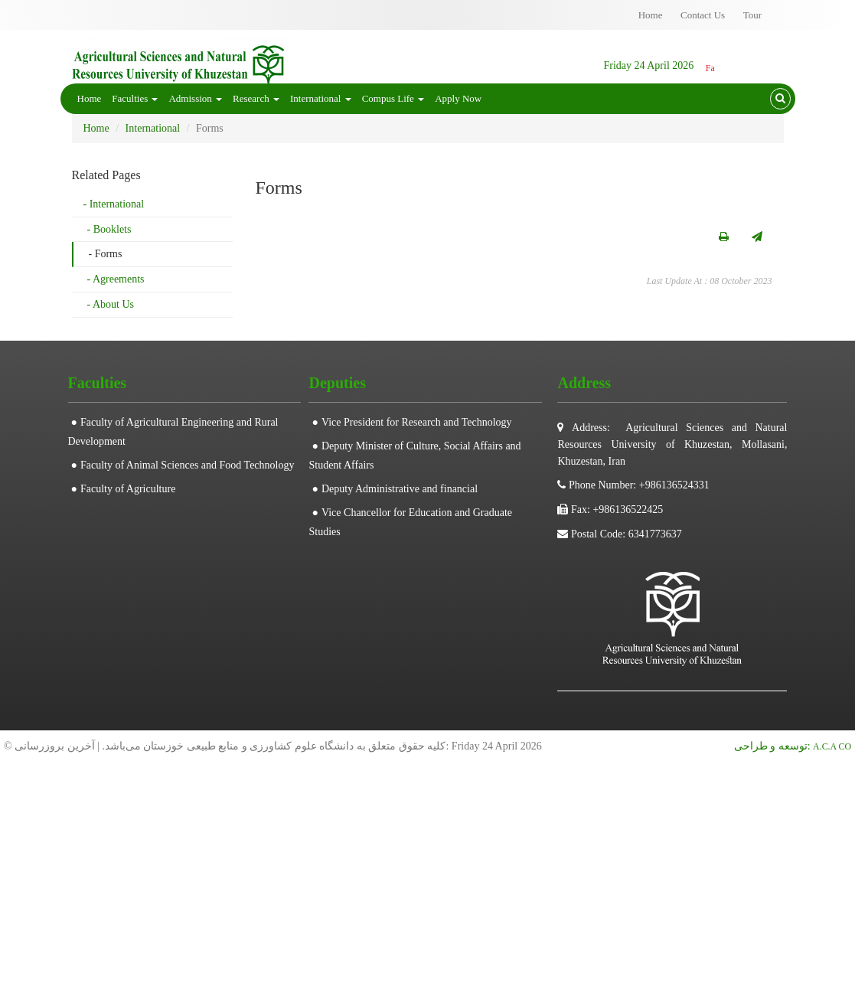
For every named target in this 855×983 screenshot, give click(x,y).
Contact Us (702, 15)
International (320, 98)
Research (256, 98)
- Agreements (116, 279)
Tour (752, 15)
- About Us (110, 304)
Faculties (135, 98)
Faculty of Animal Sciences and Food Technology (187, 465)
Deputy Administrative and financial (399, 489)
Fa (710, 68)
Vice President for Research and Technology (416, 422)
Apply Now (458, 98)
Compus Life (393, 98)
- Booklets (109, 229)
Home (650, 15)
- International (114, 204)
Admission (195, 98)
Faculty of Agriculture (127, 489)
